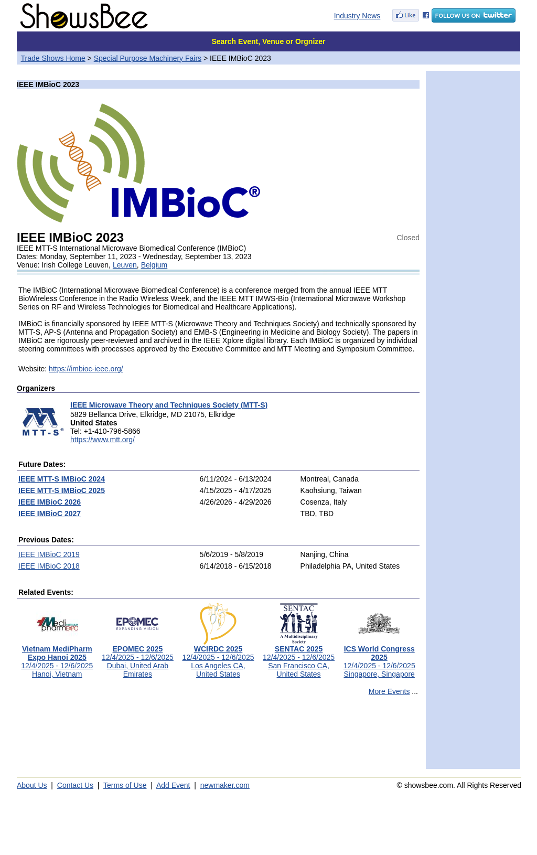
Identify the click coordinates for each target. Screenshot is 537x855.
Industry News (357, 16)
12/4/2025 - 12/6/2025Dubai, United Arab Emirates (138, 658)
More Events (389, 691)
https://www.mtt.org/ (102, 439)
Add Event (173, 785)
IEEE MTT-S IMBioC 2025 (61, 490)
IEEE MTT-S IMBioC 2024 (61, 479)
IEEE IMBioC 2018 (49, 566)
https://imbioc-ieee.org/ (86, 369)
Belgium (154, 265)
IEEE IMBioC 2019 (49, 554)
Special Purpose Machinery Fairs (147, 58)
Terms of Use (124, 785)
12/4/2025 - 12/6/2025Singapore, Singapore (379, 658)
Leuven (125, 265)
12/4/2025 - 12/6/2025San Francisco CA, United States (299, 658)
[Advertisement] (218, 737)
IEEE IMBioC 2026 (49, 502)
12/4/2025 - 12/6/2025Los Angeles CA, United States (218, 658)
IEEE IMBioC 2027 (49, 513)
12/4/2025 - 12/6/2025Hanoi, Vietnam (57, 658)
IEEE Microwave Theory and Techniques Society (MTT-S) (168, 405)
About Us (32, 785)
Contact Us (75, 785)
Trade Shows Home (53, 58)
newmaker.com (225, 785)
